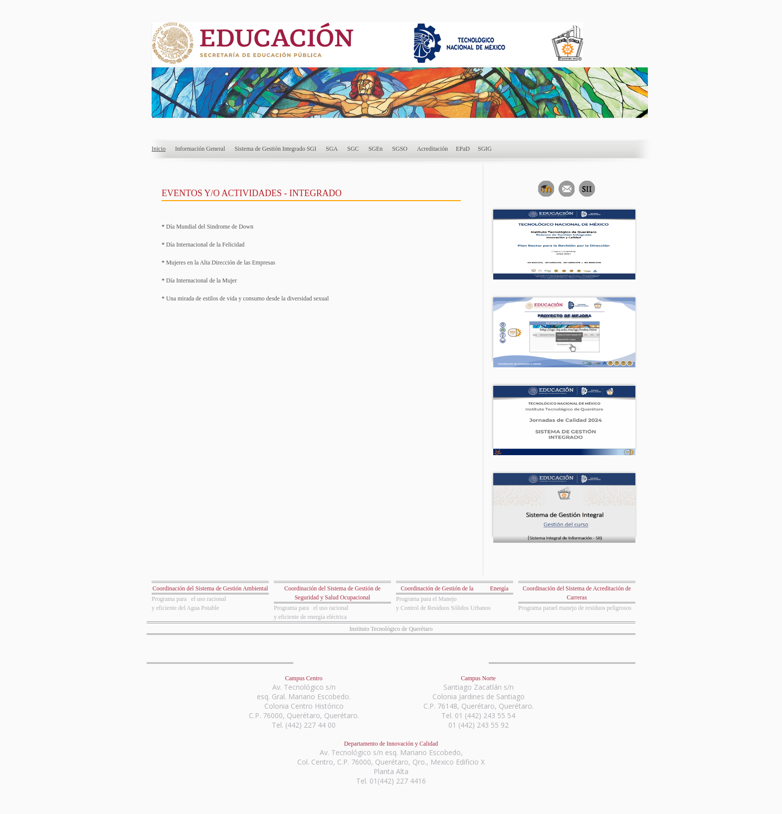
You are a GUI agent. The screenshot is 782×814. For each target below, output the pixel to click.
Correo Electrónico (565, 187)
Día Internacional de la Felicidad (204, 244)
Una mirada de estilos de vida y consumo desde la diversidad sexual (247, 298)
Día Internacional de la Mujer (201, 280)
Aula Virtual (545, 187)
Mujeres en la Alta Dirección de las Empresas (220, 262)
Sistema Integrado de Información (586, 187)
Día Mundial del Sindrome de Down (209, 226)
